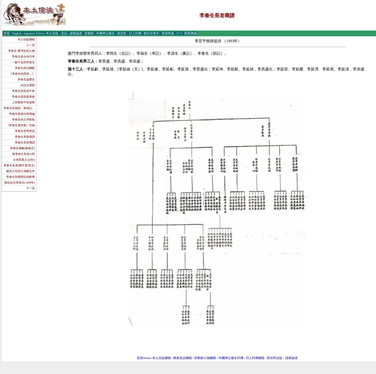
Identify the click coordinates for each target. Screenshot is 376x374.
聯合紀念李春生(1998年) (19, 182)
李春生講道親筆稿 (23, 96)
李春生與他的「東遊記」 (19, 108)
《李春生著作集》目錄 (20, 125)
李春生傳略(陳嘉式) (22, 148)
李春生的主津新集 (23, 119)
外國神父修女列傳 (231, 358)
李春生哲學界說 (25, 131)
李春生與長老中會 (23, 91)
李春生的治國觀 (25, 68)
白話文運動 (28, 85)
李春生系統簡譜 (25, 136)
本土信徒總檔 (26, 39)
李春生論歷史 (26, 79)
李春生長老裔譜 (25, 142)
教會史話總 (181, 358)
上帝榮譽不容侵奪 (23, 102)
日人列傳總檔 (255, 358)
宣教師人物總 (203, 358)
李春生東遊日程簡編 (22, 114)
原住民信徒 (274, 358)
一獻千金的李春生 (23, 62)
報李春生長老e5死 (23, 154)
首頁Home (144, 358)
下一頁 (30, 188)
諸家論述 (291, 358)
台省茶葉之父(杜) (24, 159)
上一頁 (30, 45)
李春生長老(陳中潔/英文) (19, 165)
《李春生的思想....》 (22, 73)
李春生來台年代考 (23, 56)
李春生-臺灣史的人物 (21, 51)
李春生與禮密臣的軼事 (20, 177)
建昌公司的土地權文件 (20, 171)
